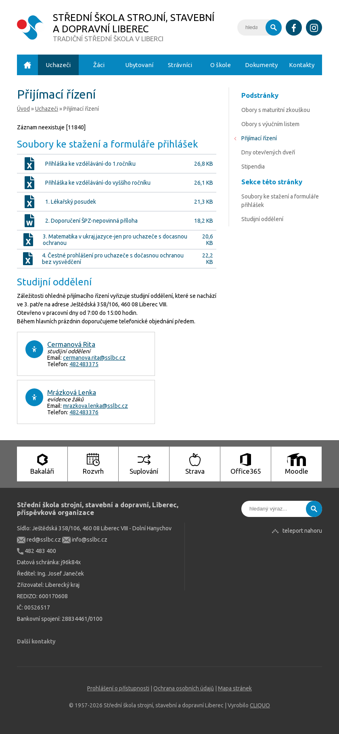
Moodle (296, 464)
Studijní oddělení (262, 219)
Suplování (144, 464)
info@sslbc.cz (84, 539)
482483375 (83, 364)
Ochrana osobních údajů (183, 688)
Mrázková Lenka (71, 392)
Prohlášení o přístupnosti (118, 688)
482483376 (83, 412)
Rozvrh (93, 464)
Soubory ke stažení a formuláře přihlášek (280, 200)
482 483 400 (36, 551)
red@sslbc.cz (39, 539)
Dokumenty (261, 64)
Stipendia (253, 166)
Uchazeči (58, 64)
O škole (220, 64)
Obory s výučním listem (270, 124)
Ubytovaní (139, 64)
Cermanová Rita (71, 344)
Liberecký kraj (62, 585)
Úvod (27, 65)
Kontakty (301, 64)
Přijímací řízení (259, 138)
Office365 (245, 464)
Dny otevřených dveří (268, 152)
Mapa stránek (235, 688)
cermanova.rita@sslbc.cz (94, 357)
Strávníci (180, 64)
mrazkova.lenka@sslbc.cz (95, 406)
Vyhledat (274, 27)
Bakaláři (42, 464)
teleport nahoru (302, 530)
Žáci (99, 64)
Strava (195, 464)
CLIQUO (260, 705)
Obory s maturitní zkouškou (275, 110)
